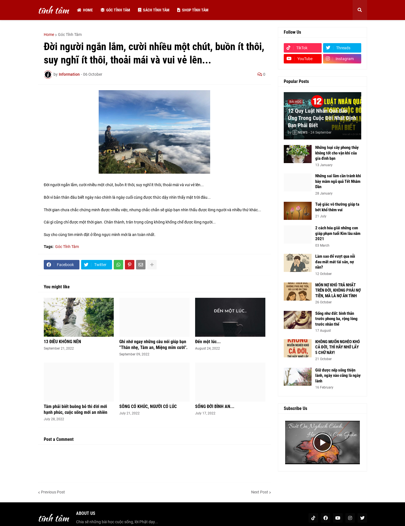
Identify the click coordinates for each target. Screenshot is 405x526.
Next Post (259, 492)
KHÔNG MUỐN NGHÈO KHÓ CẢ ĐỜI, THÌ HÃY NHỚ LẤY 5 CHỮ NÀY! (337, 347)
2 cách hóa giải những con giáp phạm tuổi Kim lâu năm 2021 (337, 233)
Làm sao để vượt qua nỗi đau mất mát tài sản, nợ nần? (335, 262)
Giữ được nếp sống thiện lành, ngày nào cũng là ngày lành (338, 376)
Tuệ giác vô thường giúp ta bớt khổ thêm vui (337, 207)
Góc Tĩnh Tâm (70, 34)
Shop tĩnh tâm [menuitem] (192, 10)
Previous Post (53, 492)
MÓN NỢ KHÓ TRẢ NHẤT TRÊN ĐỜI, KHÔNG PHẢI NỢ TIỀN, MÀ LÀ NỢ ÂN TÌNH (338, 290)
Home (49, 34)
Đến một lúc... (208, 341)
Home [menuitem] (85, 10)
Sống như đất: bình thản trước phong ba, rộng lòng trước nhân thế (336, 319)
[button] (360, 10)
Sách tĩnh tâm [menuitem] (153, 10)
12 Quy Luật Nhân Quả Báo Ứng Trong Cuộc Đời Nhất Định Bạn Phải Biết (322, 118)
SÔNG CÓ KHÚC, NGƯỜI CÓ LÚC (148, 406)
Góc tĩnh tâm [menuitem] (115, 10)
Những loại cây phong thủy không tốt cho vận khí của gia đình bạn (337, 153)
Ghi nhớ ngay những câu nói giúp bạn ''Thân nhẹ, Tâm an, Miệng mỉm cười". (153, 344)
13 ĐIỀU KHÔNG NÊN (62, 341)
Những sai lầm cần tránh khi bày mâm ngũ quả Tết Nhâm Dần (338, 181)
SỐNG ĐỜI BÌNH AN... (214, 406)
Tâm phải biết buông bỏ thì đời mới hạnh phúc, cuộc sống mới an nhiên (75, 409)
